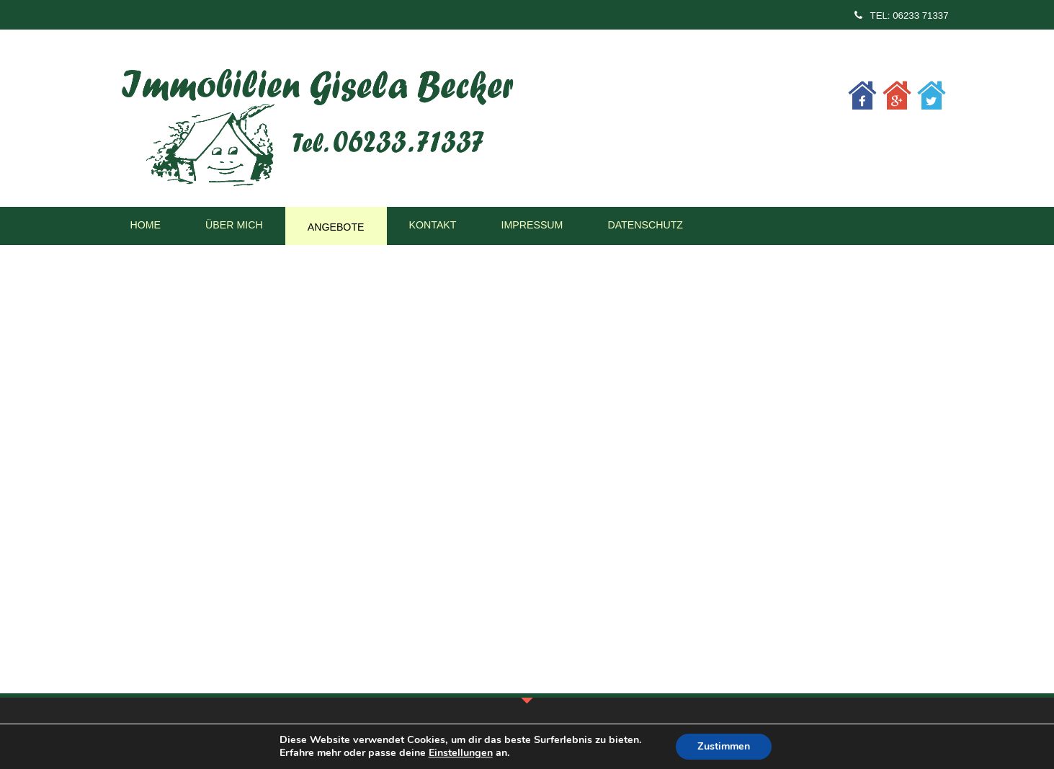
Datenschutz (645, 225)
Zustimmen (723, 746)
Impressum (532, 225)
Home (145, 225)
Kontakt (433, 225)
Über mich (234, 225)
